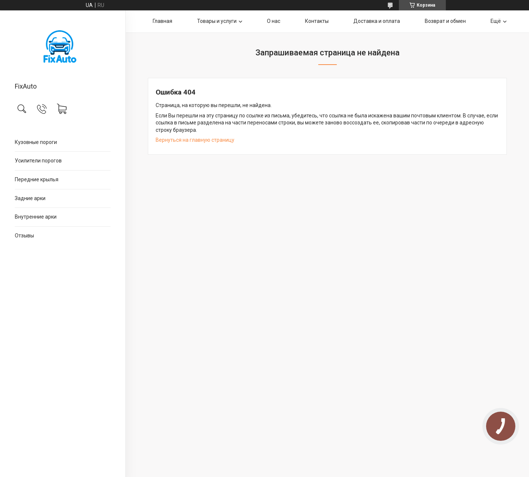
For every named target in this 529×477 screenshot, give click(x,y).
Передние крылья (36, 179)
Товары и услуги (217, 21)
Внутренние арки (36, 217)
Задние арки (30, 198)
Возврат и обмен (445, 21)
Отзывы (24, 235)
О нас (273, 21)
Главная (162, 21)
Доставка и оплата (376, 21)
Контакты (317, 21)
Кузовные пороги (36, 142)
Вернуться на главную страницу (195, 140)
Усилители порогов (38, 161)
